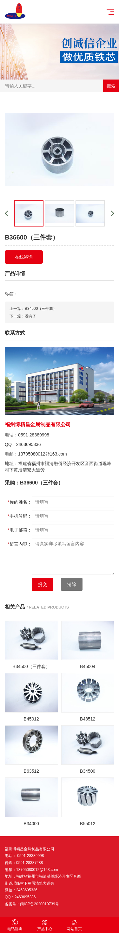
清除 (71, 584)
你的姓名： (20, 502)
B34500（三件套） (41, 308)
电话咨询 (15, 925)
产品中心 (45, 925)
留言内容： (20, 544)
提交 (42, 584)
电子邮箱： (20, 530)
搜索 (111, 85)
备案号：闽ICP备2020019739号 (32, 904)
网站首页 (74, 925)
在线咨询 (24, 257)
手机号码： (20, 516)
